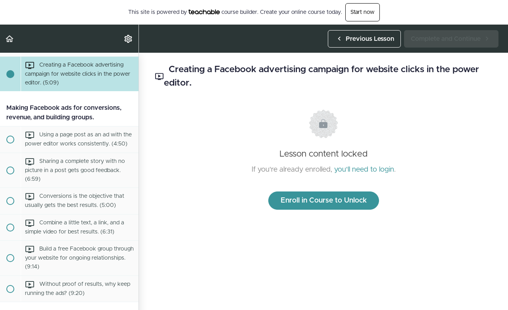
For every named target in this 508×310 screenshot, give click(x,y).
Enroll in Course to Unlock (324, 200)
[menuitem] (129, 39)
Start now (362, 12)
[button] (10, 39)
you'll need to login (364, 169)
